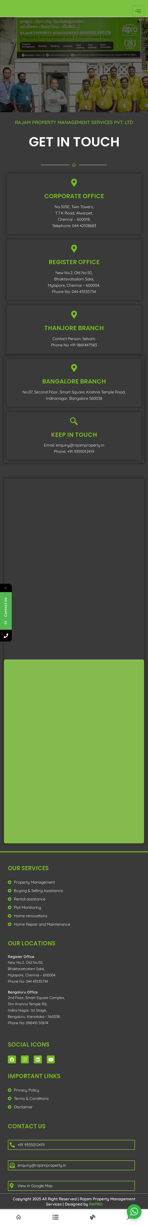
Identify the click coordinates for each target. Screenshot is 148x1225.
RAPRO (95, 1204)
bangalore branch (74, 381)
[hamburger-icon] (138, 11)
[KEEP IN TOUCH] (74, 421)
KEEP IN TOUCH (74, 434)
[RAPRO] (73, 751)
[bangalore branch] (74, 368)
